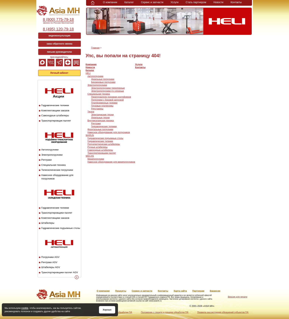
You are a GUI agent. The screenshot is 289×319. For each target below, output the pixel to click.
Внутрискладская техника (101, 120)
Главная (95, 48)
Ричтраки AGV (49, 262)
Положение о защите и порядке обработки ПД (164, 312)
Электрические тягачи (102, 114)
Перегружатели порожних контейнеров (111, 97)
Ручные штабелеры (98, 147)
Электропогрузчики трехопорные (108, 88)
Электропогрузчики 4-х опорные (107, 91)
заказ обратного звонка (59, 43)
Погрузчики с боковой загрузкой (107, 100)
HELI (88, 73)
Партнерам (198, 291)
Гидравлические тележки (55, 105)
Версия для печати (237, 297)
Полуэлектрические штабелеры (104, 144)
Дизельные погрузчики (102, 79)
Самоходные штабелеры (55, 115)
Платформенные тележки (104, 103)
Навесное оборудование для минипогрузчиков (111, 162)
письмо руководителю (59, 52)
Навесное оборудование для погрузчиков (109, 132)
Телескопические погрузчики (57, 170)
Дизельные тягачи (100, 117)
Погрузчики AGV (50, 257)
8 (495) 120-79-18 (58, 29)
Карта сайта (180, 291)
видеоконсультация (59, 35)
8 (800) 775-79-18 (58, 19)
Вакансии (215, 291)
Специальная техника (53, 165)
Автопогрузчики (49, 149)
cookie (24, 308)
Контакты (236, 2)
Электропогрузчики (51, 154)
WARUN (90, 135)
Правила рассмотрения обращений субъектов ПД (222, 312)
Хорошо (107, 309)
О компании (110, 2)
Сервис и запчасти (152, 2)
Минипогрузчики (96, 159)
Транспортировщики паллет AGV (59, 272)
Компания (91, 64)
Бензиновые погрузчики (103, 82)
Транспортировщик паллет (56, 120)
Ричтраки (46, 159)
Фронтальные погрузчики (100, 129)
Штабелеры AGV (50, 267)
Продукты (120, 291)
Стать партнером (196, 2)
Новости (218, 2)
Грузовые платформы (102, 105)
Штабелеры (47, 223)
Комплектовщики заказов (55, 110)
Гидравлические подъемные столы (60, 228)
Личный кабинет (59, 73)
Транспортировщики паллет (56, 212)
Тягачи (91, 111)
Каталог (129, 2)
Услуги (174, 2)
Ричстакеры (97, 108)
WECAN (90, 156)
